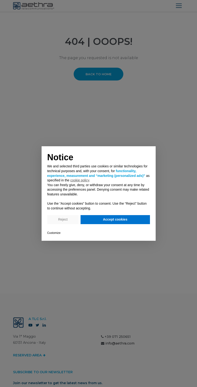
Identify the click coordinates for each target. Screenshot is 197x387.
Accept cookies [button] (115, 219)
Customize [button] (54, 233)
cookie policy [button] (79, 180)
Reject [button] (63, 219)
